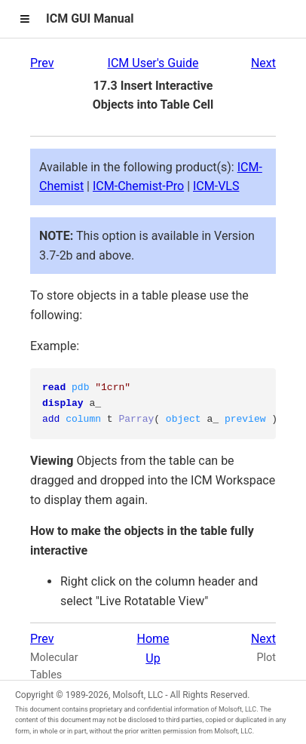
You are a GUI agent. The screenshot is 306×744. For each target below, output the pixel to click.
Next (263, 63)
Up (152, 658)
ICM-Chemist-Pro (138, 186)
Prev (42, 63)
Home (152, 639)
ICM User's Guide (153, 63)
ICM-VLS (216, 186)
